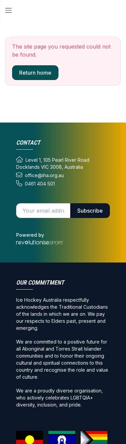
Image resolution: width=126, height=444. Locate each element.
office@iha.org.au (40, 175)
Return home (35, 72)
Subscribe (90, 210)
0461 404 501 (35, 183)
